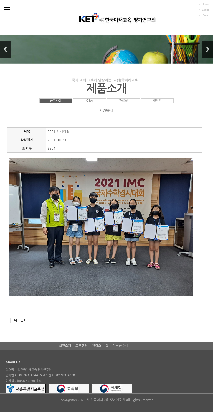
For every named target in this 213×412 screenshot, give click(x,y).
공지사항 (55, 100)
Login (205, 9)
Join (205, 15)
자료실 (123, 100)
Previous (5, 49)
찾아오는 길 (100, 345)
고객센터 (81, 345)
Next (207, 49)
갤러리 (157, 100)
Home (205, 4)
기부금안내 (106, 110)
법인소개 (65, 345)
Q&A (89, 100)
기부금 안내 (121, 345)
